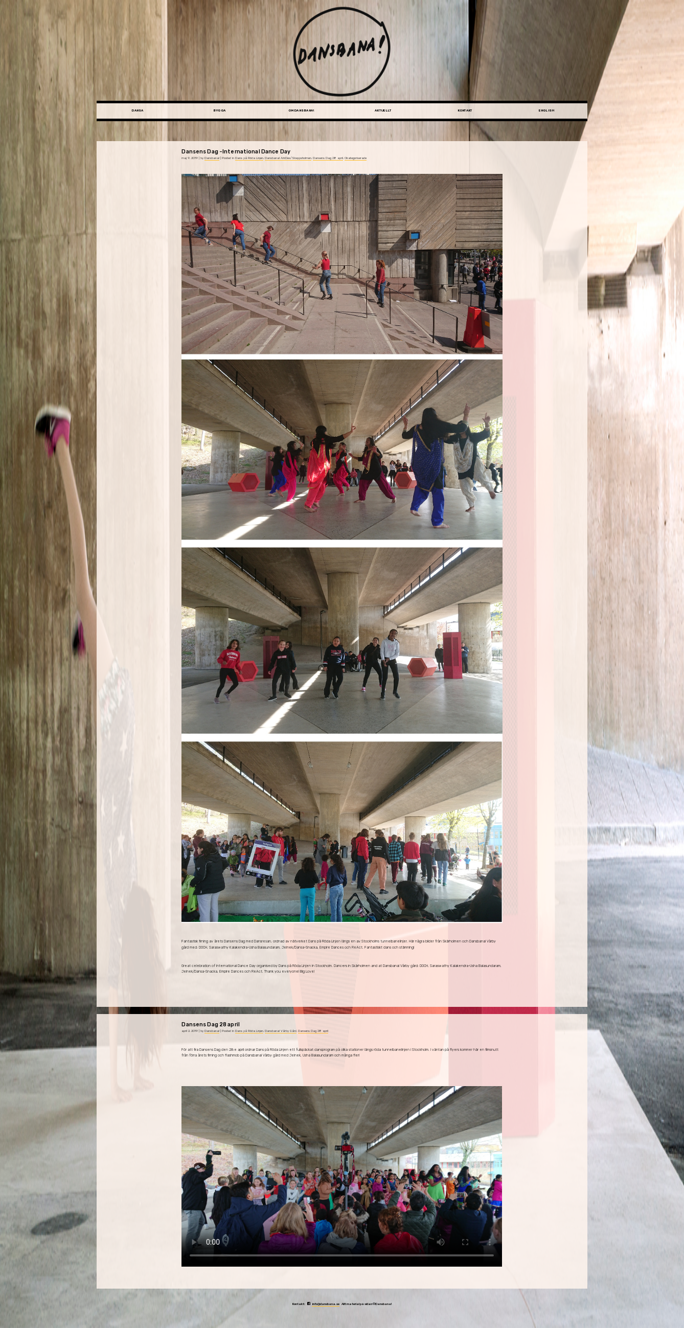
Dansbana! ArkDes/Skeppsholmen (288, 158)
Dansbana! (211, 158)
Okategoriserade (356, 158)
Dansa (137, 110)
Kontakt (465, 110)
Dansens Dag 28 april (328, 158)
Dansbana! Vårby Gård (281, 1031)
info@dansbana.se (325, 1304)
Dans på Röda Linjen (249, 158)
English (547, 110)
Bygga (219, 110)
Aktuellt (383, 110)
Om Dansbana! (301, 110)
